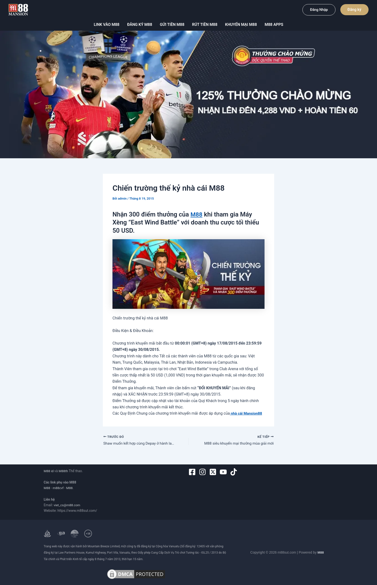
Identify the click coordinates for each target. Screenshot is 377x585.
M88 (196, 214)
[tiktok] (234, 472)
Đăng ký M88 (139, 24)
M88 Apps (274, 24)
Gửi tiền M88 (172, 24)
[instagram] (203, 472)
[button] (318, 9)
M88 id (49, 471)
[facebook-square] (193, 472)
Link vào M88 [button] (106, 24)
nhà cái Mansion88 (247, 413)
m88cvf (58, 488)
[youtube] (224, 472)
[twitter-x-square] (214, 472)
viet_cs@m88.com (68, 505)
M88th (64, 471)
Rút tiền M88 (204, 24)
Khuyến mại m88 (241, 24)
